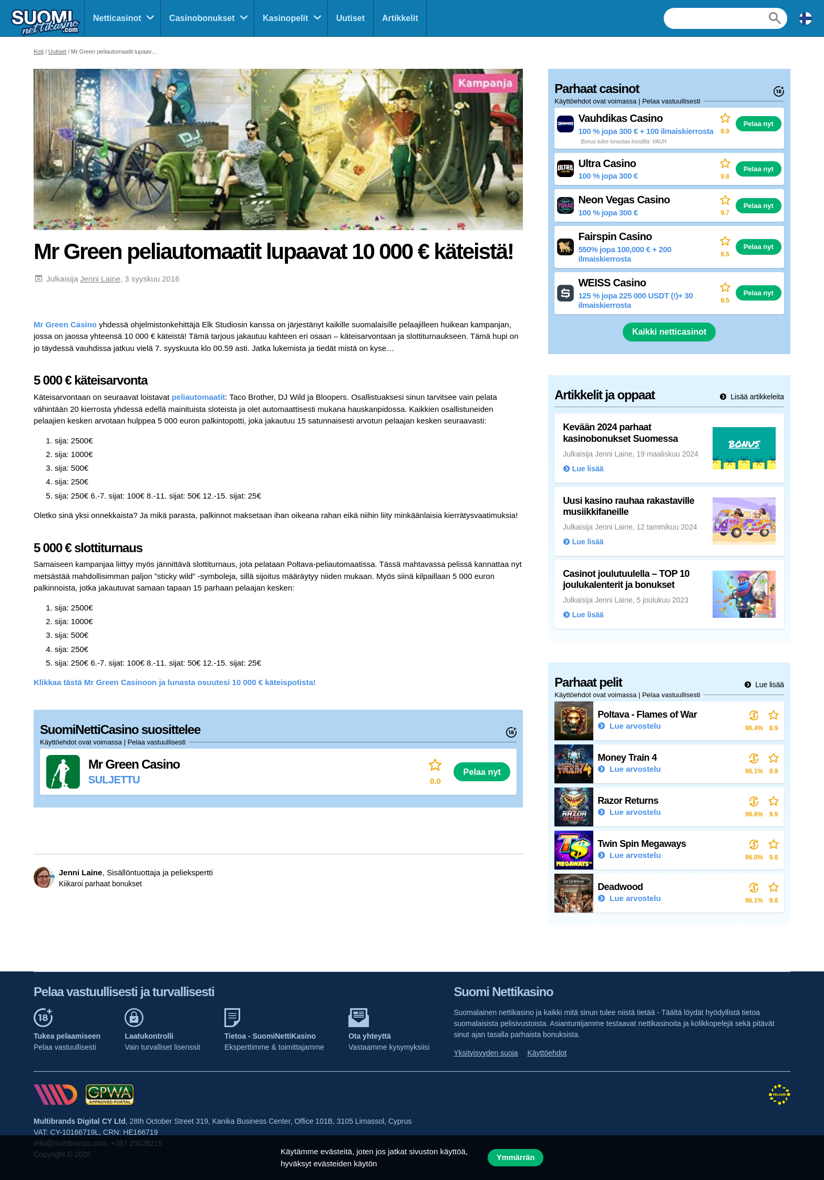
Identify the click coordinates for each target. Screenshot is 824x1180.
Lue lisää (768, 684)
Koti (39, 51)
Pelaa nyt (482, 772)
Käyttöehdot (547, 1053)
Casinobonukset (201, 18)
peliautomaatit (198, 396)
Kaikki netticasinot (669, 331)
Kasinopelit (285, 18)
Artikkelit (400, 18)
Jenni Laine (100, 278)
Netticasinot (117, 18)
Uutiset (350, 18)
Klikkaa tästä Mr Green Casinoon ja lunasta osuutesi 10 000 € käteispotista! (175, 682)
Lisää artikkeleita (756, 396)
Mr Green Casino (65, 324)
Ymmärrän (515, 1157)
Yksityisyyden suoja (486, 1053)
